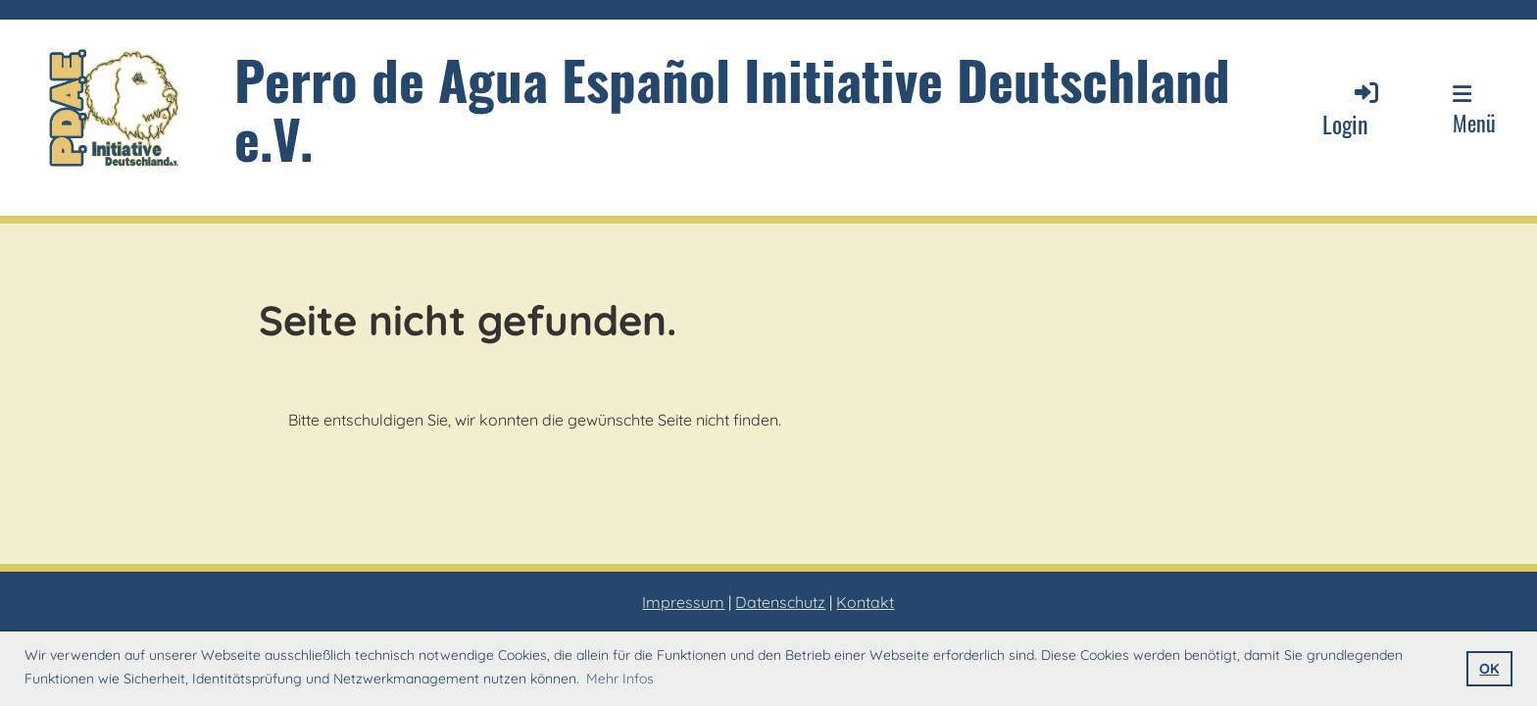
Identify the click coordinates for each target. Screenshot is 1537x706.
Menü (1474, 110)
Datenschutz (780, 602)
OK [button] (1489, 669)
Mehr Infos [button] (620, 678)
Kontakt (865, 602)
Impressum (683, 602)
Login (1351, 109)
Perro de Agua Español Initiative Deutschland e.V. (732, 108)
